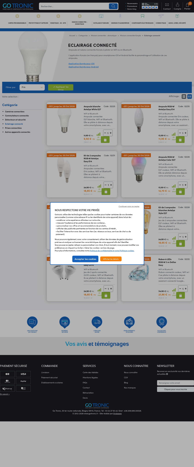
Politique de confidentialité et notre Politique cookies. (112, 250)
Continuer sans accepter (129, 206)
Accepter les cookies (85, 258)
